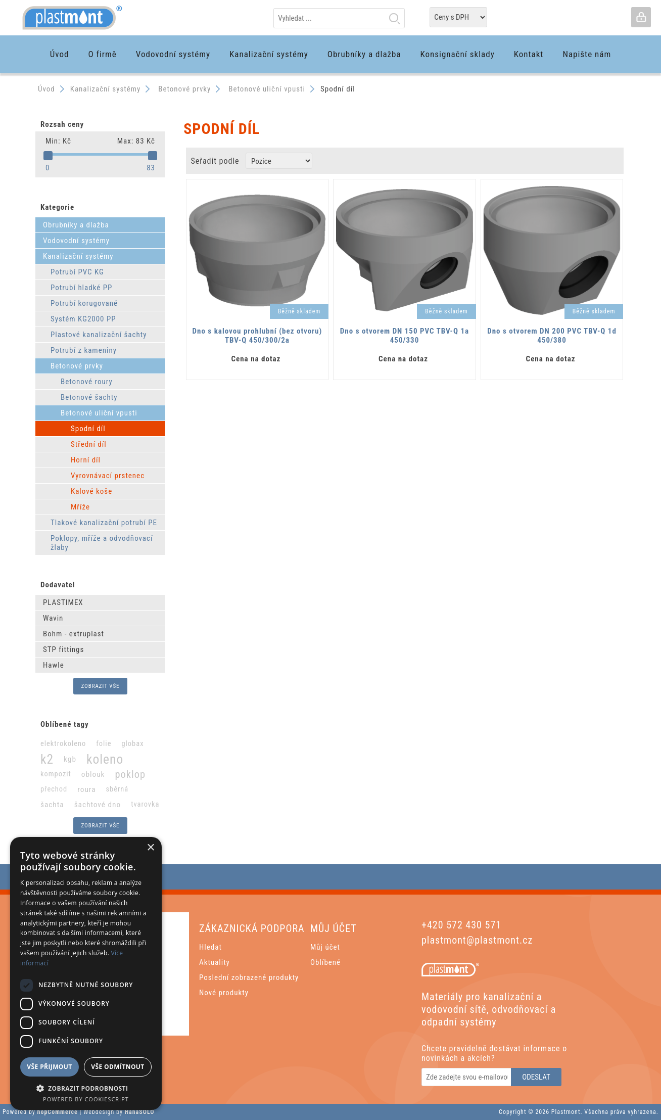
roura (86, 789)
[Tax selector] (458, 17)
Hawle (53, 665)
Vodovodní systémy (76, 240)
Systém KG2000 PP (83, 318)
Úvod (46, 89)
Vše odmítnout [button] (117, 1066)
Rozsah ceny (62, 124)
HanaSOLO (140, 1111)
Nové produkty (224, 992)
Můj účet (325, 947)
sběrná (117, 789)
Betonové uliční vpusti (99, 412)
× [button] (150, 848)
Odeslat (536, 1077)
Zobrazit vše (100, 686)
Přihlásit (641, 17)
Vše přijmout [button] (49, 1066)
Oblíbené (325, 962)
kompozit (55, 774)
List (612, 161)
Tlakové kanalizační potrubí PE (104, 522)
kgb (70, 759)
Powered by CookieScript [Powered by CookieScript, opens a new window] (86, 1099)
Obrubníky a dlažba (76, 224)
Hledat (394, 18)
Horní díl (86, 459)
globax (132, 743)
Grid (594, 161)
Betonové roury (87, 381)
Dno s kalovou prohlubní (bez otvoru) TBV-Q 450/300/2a (257, 335)
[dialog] (86, 973)
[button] (86, 1088)
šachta (52, 804)
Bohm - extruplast (73, 633)
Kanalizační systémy (78, 256)
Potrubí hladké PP (81, 287)
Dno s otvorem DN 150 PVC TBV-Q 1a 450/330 (404, 335)
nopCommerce (57, 1111)
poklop (130, 774)
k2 (47, 759)
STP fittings (63, 649)
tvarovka (145, 804)
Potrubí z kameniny (84, 350)
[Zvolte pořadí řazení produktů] (279, 161)
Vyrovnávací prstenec (108, 475)
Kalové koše (91, 491)
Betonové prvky (77, 365)
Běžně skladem (299, 311)
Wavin (53, 618)
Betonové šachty (89, 397)
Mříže (80, 506)
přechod (53, 789)
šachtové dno (97, 804)
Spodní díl (88, 428)
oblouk (93, 774)
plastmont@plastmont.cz (477, 940)
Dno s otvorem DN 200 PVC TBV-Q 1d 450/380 (552, 335)
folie (103, 743)
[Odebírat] (466, 1077)
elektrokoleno (63, 743)
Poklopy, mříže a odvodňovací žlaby (102, 543)
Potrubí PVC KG (77, 271)
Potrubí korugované (84, 303)
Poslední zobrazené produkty (249, 977)
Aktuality (214, 962)
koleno (104, 759)
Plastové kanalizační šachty (99, 334)
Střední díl (89, 444)
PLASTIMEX (63, 602)
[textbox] (339, 18)
